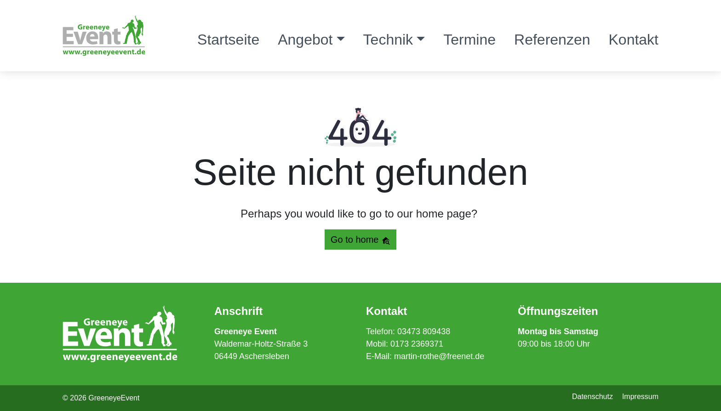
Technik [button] (388, 39)
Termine (469, 39)
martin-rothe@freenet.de (439, 356)
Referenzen (552, 39)
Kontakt (633, 39)
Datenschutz (592, 396)
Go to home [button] (360, 239)
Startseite (228, 39)
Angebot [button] (305, 39)
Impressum (640, 396)
